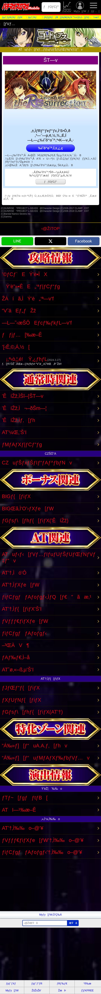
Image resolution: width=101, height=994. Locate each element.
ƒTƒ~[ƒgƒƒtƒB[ (24, 798)
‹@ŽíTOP (50, 228)
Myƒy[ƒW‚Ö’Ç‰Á (50, 914)
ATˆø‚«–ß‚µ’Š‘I (18, 669)
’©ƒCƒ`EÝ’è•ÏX (24, 274)
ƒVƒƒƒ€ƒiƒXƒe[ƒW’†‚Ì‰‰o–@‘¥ (43, 840)
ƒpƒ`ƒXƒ (12, 983)
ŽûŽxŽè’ (67, 6)
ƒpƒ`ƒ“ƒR (36, 983)
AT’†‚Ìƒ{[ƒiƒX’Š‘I (21, 609)
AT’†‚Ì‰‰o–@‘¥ (22, 828)
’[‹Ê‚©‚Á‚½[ (16, 347)
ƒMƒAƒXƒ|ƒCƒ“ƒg (22, 444)
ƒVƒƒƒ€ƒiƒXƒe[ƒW (25, 621)
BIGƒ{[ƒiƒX (16, 496)
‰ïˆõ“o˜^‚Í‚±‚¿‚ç (50, 148)
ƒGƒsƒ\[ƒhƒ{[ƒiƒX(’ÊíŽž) (35, 520)
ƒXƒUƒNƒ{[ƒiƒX (21, 700)
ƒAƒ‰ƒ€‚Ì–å (16, 657)
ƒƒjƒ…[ (93, 6)
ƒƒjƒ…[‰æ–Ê (22, 335)
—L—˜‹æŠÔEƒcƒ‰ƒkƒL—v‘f (37, 323)
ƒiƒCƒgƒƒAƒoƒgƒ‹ (24, 633)
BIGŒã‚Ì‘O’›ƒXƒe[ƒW (28, 508)
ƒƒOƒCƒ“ (51, 7)
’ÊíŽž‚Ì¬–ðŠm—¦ (24, 408)
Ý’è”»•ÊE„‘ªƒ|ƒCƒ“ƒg (31, 286)
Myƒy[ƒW (80, 6)
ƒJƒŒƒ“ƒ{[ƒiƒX (21, 688)
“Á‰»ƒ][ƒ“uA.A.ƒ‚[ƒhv (34, 745)
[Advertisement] (50, 885)
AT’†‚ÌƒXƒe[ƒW (20, 585)
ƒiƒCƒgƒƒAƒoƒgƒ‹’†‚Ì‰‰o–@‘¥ (42, 852)
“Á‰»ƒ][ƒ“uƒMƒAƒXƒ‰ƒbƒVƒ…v (46, 758)
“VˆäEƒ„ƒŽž (19, 310)
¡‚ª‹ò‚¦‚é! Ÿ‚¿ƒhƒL (49, 361)
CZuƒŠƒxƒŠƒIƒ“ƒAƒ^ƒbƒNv (37, 463)
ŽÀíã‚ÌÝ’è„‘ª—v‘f (28, 298)
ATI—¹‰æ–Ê (19, 810)
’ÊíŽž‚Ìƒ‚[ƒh (18, 420)
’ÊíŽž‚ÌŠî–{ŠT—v (22, 396)
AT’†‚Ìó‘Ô (14, 573)
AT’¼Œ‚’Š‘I (14, 432)
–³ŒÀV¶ (15, 645)
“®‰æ (87, 983)
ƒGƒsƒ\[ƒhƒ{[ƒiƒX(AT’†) (32, 712)
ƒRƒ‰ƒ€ (62, 983)
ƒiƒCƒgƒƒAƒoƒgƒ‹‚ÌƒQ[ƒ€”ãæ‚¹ (46, 597)
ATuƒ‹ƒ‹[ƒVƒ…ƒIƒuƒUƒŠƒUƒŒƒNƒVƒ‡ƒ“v (49, 557)
